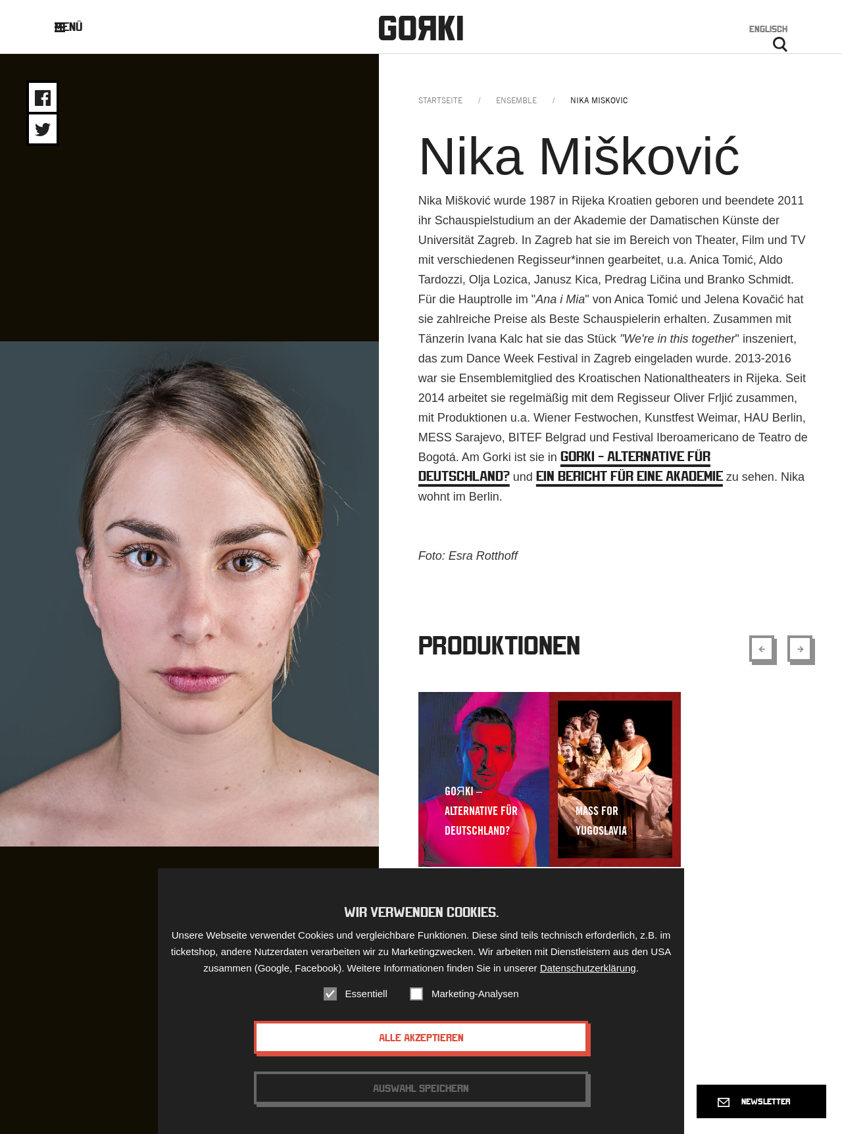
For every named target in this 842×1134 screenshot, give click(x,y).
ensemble (516, 100)
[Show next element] (799, 648)
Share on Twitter (43, 129)
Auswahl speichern (421, 1091)
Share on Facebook (43, 98)
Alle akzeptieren (421, 1040)
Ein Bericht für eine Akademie (629, 476)
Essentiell (366, 996)
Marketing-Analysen (475, 996)
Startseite (440, 100)
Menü (79, 27)
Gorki (421, 28)
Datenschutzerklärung (588, 971)
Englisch (768, 29)
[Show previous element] (761, 648)
